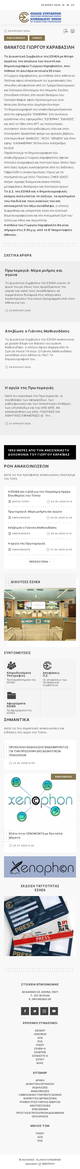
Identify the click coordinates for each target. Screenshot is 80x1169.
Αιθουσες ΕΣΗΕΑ (25, 582)
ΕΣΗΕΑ (40, 17)
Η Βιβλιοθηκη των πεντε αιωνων (40, 1094)
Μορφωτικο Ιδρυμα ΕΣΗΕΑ (40, 1098)
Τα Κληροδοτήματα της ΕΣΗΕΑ (22, 677)
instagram (44, 1011)
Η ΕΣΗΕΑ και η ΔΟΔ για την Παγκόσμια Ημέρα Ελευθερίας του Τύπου (39, 494)
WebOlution (46, 1164)
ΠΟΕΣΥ (40, 1045)
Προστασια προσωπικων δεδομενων (40, 1113)
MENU (7, 5)
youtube (54, 1011)
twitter (35, 1011)
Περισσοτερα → (40, 561)
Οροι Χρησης (40, 1116)
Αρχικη (40, 1080)
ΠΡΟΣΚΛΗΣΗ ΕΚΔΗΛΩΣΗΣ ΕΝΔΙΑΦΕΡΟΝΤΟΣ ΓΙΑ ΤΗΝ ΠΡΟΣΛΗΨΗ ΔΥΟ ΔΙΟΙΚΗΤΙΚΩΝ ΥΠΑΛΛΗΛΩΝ (38, 751)
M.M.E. (40, 1063)
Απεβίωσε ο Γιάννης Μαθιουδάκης (37, 331)
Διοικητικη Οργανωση (40, 1084)
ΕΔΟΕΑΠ (40, 1030)
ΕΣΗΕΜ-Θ (40, 1048)
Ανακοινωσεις (16, 37)
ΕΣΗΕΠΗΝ (40, 1052)
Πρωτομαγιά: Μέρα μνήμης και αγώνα (34, 272)
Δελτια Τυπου (20, 501)
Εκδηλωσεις (40, 1087)
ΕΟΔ (40, 1041)
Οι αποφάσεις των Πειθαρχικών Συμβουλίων (58, 679)
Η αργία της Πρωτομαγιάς (29, 387)
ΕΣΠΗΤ (40, 1059)
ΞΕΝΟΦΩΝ (40, 1034)
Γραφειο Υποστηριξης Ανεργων (40, 1102)
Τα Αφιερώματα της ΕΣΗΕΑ (22, 708)
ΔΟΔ (40, 1037)
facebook (25, 1011)
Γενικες (37, 37)
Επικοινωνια (40, 1109)
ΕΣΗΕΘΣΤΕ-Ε (40, 1056)
